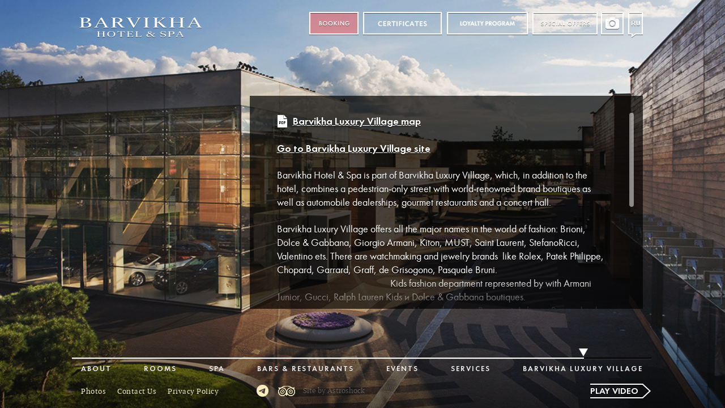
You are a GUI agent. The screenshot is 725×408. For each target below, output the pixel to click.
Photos (93, 391)
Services (471, 369)
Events (402, 369)
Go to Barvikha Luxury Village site (353, 149)
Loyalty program (487, 23)
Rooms (160, 369)
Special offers (565, 23)
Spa (217, 369)
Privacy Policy (193, 391)
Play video (614, 391)
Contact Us (136, 391)
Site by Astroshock (334, 391)
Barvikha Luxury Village (583, 369)
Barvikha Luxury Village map (357, 122)
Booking (334, 23)
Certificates (402, 23)
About (96, 369)
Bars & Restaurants (305, 369)
